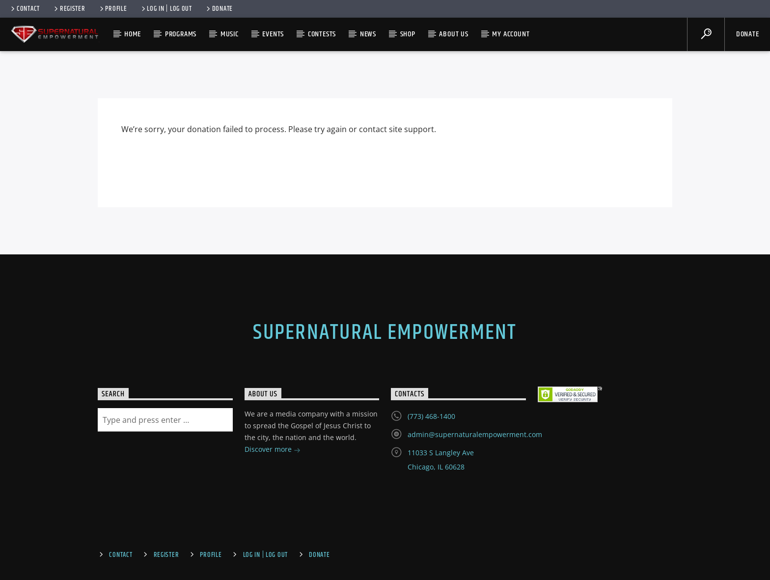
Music (229, 34)
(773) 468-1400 (431, 416)
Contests (322, 34)
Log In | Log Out (166, 8)
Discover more (273, 450)
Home (132, 34)
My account (510, 34)
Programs (180, 34)
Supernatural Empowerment (385, 332)
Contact (24, 8)
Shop (407, 34)
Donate (219, 8)
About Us (453, 34)
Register (69, 8)
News (368, 34)
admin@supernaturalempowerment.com (475, 434)
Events (273, 34)
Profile (112, 8)
